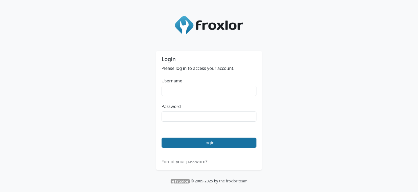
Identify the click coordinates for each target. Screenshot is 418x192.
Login (209, 143)
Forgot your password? (184, 162)
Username (172, 81)
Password (171, 106)
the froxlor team (233, 180)
